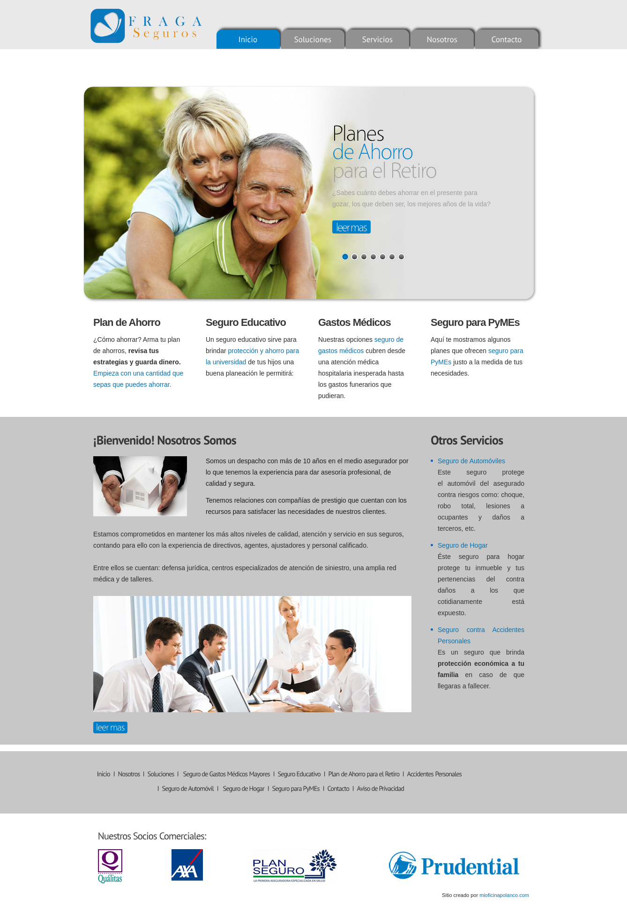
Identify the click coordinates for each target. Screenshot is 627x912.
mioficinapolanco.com (504, 895)
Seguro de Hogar (463, 545)
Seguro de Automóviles (471, 461)
